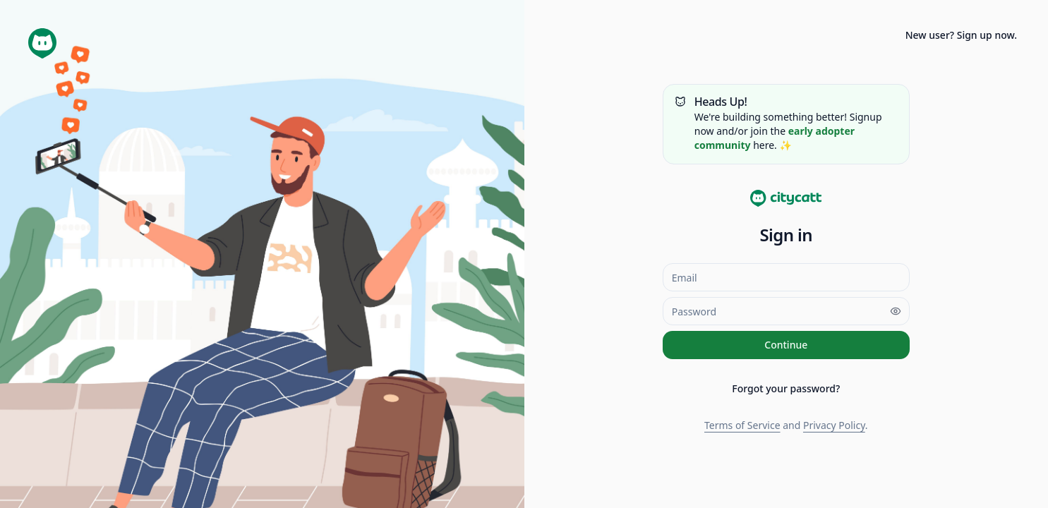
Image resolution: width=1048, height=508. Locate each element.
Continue (785, 344)
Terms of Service (742, 425)
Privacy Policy (834, 425)
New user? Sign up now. (961, 35)
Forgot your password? (786, 388)
